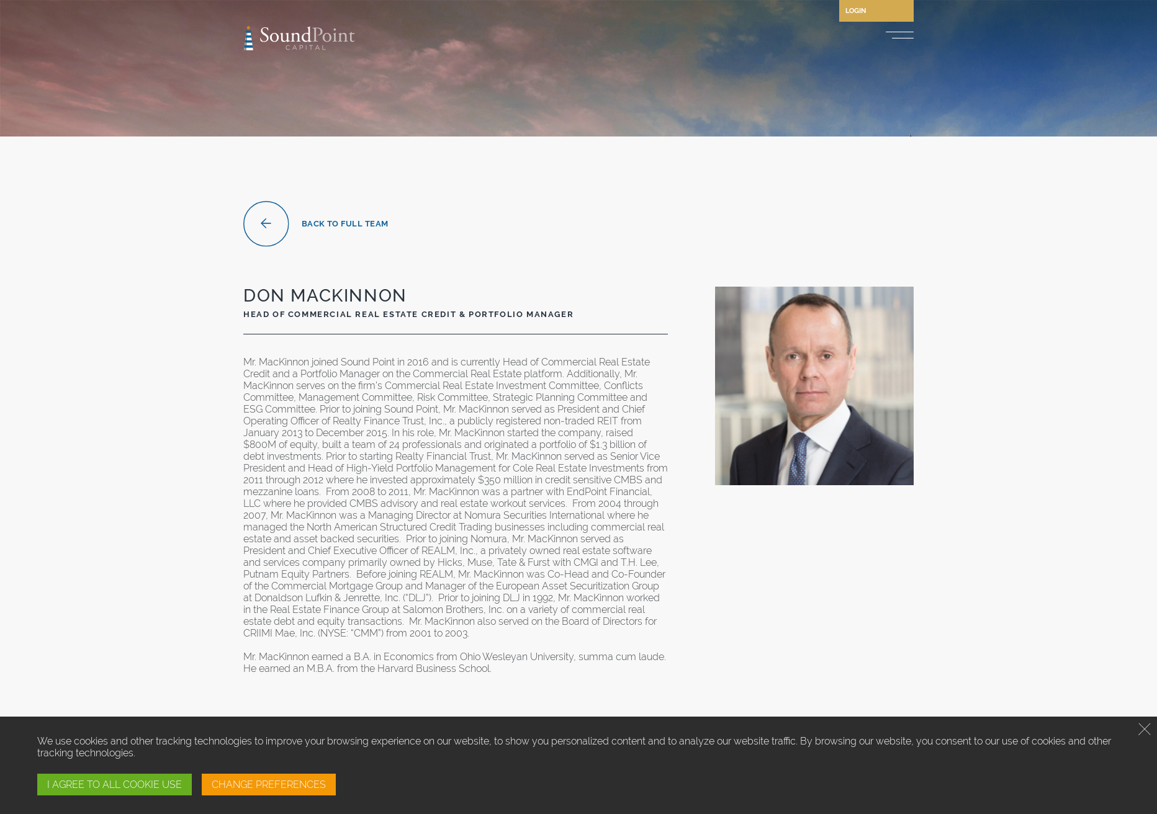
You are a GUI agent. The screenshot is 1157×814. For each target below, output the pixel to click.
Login (855, 11)
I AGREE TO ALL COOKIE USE (114, 784)
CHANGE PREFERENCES (269, 784)
